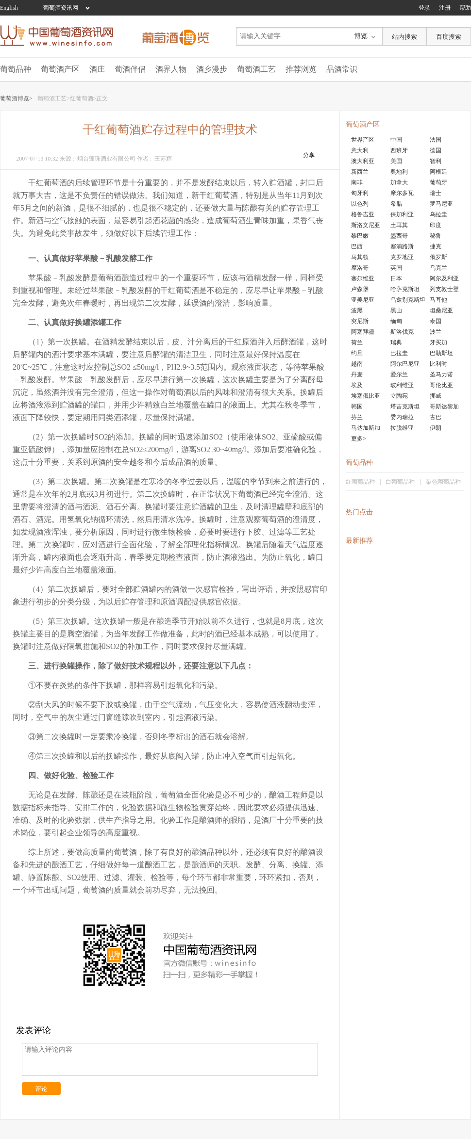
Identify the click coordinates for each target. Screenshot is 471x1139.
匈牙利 (360, 193)
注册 (445, 7)
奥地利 (399, 171)
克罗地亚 (402, 257)
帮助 (465, 7)
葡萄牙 (438, 182)
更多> (358, 438)
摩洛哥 (360, 267)
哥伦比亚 (441, 385)
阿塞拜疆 (362, 331)
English (9, 7)
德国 (435, 150)
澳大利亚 (362, 161)
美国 (396, 161)
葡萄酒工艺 (256, 69)
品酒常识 (341, 69)
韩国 (357, 406)
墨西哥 (399, 235)
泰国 (435, 321)
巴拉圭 (399, 353)
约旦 (357, 353)
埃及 (357, 385)
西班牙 (399, 150)
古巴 (435, 417)
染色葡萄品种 (443, 481)
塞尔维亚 (362, 278)
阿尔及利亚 (444, 278)
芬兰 (357, 417)
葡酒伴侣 (130, 69)
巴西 (357, 246)
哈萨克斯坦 (405, 289)
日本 (396, 278)
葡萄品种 (15, 69)
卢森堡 (360, 289)
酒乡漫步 (211, 69)
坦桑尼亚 (441, 310)
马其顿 (360, 257)
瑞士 (435, 193)
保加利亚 (402, 214)
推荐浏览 (301, 69)
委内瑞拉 (402, 417)
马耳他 (438, 299)
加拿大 (399, 182)
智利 (435, 161)
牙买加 (438, 342)
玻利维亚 (402, 385)
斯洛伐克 (402, 331)
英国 (396, 267)
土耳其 (399, 225)
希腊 (396, 203)
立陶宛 (399, 395)
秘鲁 (435, 235)
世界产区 (362, 139)
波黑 (357, 310)
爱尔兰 (399, 374)
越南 (357, 363)
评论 (41, 1088)
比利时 (438, 363)
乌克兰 (438, 267)
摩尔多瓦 (402, 193)
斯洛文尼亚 (365, 225)
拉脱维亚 (402, 427)
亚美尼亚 (362, 299)
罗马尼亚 (441, 203)
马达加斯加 (365, 427)
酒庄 (97, 69)
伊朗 (435, 427)
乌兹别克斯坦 (407, 299)
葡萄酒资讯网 (60, 7)
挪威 (435, 395)
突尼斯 (360, 321)
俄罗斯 (438, 257)
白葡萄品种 (400, 481)
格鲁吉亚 (362, 214)
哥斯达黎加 (444, 406)
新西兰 (360, 171)
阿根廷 (438, 171)
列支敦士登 (444, 289)
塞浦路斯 (402, 246)
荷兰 (357, 342)
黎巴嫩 (360, 235)
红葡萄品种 (360, 481)
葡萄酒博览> (16, 98)
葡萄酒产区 (60, 69)
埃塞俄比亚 (365, 395)
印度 (435, 225)
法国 (435, 139)
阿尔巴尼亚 (405, 363)
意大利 (360, 150)
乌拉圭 (438, 214)
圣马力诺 (441, 374)
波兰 (435, 331)
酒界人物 (170, 69)
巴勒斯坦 (441, 353)
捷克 (435, 246)
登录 (424, 7)
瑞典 (396, 342)
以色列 (360, 203)
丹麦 (357, 374)
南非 (357, 182)
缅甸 (396, 321)
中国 (396, 139)
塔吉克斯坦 (405, 406)
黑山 (396, 310)
